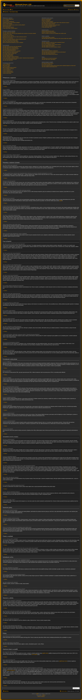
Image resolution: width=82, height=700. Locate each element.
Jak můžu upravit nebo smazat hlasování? (10, 52)
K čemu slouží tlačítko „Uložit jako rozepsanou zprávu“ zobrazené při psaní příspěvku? (18, 57)
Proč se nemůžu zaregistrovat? (8, 21)
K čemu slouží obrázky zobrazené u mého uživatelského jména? (14, 39)
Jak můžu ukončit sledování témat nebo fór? (50, 54)
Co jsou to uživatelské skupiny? (47, 21)
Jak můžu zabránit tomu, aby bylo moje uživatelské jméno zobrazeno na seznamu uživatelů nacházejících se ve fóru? (19, 34)
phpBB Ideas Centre (63, 661)
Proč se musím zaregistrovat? (8, 19)
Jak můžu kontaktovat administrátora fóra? (49, 66)
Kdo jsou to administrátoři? (46, 19)
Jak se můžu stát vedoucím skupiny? (48, 23)
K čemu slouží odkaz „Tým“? (47, 27)
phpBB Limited (45, 653)
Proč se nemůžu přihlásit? (7, 23)
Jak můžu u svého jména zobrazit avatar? (10, 40)
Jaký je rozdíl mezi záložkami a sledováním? (50, 50)
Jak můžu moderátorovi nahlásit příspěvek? (11, 56)
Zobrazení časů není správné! (8, 35)
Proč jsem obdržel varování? (8, 55)
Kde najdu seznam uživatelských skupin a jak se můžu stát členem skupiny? (55, 22)
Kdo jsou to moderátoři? (46, 20)
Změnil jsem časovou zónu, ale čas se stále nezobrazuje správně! (15, 36)
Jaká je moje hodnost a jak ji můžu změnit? (10, 41)
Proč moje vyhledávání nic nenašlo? (48, 43)
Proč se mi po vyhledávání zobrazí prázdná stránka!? (51, 44)
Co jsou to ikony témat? (7, 73)
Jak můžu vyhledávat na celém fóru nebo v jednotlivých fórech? (53, 42)
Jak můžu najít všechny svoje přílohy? (48, 59)
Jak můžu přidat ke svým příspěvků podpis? (11, 48)
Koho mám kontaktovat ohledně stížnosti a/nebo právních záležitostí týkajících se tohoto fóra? (59, 65)
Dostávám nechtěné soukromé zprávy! (49, 32)
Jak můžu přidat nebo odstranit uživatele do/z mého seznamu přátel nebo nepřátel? (57, 38)
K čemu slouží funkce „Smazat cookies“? (10, 28)
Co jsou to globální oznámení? (8, 68)
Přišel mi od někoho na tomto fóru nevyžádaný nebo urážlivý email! (54, 33)
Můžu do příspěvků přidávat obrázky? (9, 67)
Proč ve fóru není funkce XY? (47, 64)
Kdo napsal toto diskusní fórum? (47, 63)
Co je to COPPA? (6, 20)
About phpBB (34, 654)
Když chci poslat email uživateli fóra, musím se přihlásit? (13, 42)
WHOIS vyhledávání (11, 670)
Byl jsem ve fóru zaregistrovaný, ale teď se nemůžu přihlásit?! (14, 24)
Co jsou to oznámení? (7, 69)
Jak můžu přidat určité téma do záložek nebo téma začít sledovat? (54, 52)
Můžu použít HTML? (6, 65)
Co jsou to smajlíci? (6, 66)
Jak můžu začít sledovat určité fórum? (48, 53)
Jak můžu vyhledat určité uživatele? (48, 45)
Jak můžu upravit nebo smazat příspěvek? (10, 47)
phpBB (60, 200)
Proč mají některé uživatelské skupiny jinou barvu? (51, 24)
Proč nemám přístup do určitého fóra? (10, 53)
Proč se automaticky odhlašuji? (8, 27)
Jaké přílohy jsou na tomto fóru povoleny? (49, 58)
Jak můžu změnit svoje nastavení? (9, 32)
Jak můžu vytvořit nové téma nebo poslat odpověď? (12, 46)
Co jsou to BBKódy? (6, 64)
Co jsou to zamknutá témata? (8, 72)
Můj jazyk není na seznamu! (8, 37)
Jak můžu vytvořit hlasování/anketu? (9, 49)
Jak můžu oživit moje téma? (8, 60)
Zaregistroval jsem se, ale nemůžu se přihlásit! (11, 22)
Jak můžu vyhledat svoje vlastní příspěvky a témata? (51, 46)
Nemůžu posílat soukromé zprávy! (48, 31)
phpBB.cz (43, 695)
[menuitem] (11, 9)
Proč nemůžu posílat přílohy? (8, 54)
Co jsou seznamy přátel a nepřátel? (48, 37)
